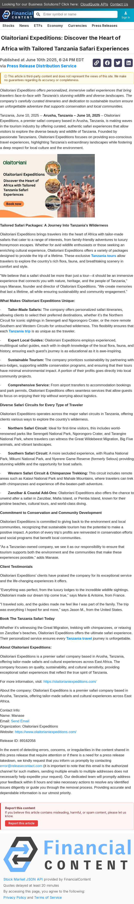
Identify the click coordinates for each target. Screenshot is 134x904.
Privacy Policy (14, 897)
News (24, 25)
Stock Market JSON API (23, 879)
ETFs (38, 25)
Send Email (20, 721)
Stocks (8, 25)
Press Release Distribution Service (41, 65)
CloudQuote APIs (94, 4)
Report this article (21, 823)
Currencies (77, 25)
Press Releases (104, 25)
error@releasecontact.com (21, 766)
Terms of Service (48, 897)
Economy (55, 25)
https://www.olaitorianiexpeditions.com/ (45, 732)
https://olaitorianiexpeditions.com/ (69, 682)
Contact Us (119, 4)
